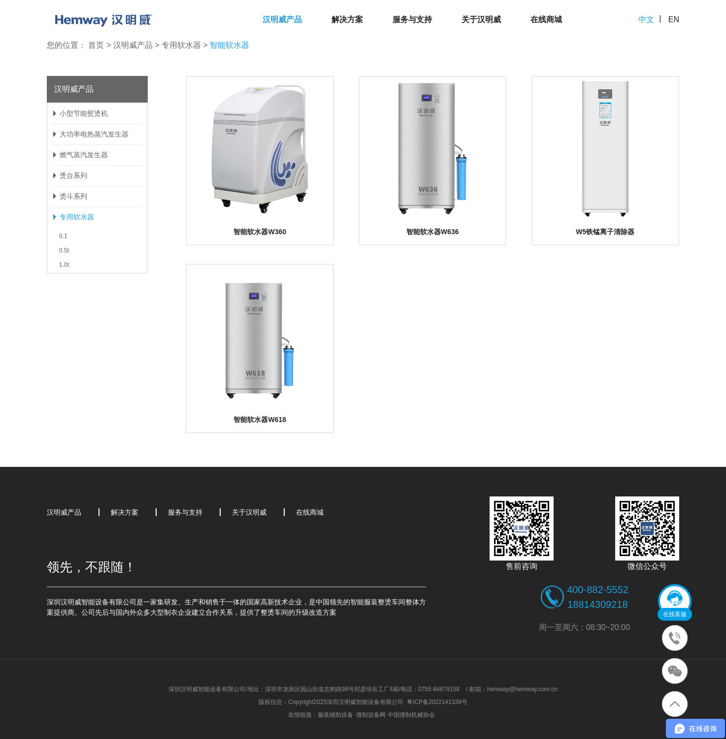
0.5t (64, 250)
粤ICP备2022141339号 (437, 702)
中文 (646, 19)
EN (673, 19)
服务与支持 (412, 19)
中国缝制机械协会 (411, 714)
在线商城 (546, 19)
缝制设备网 (371, 714)
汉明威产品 (282, 19)
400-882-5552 (597, 589)
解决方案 (347, 19)
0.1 (63, 236)
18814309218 (597, 604)
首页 (96, 45)
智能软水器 (229, 45)
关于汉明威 (481, 19)
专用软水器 (181, 45)
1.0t (64, 264)
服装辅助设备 (335, 714)
